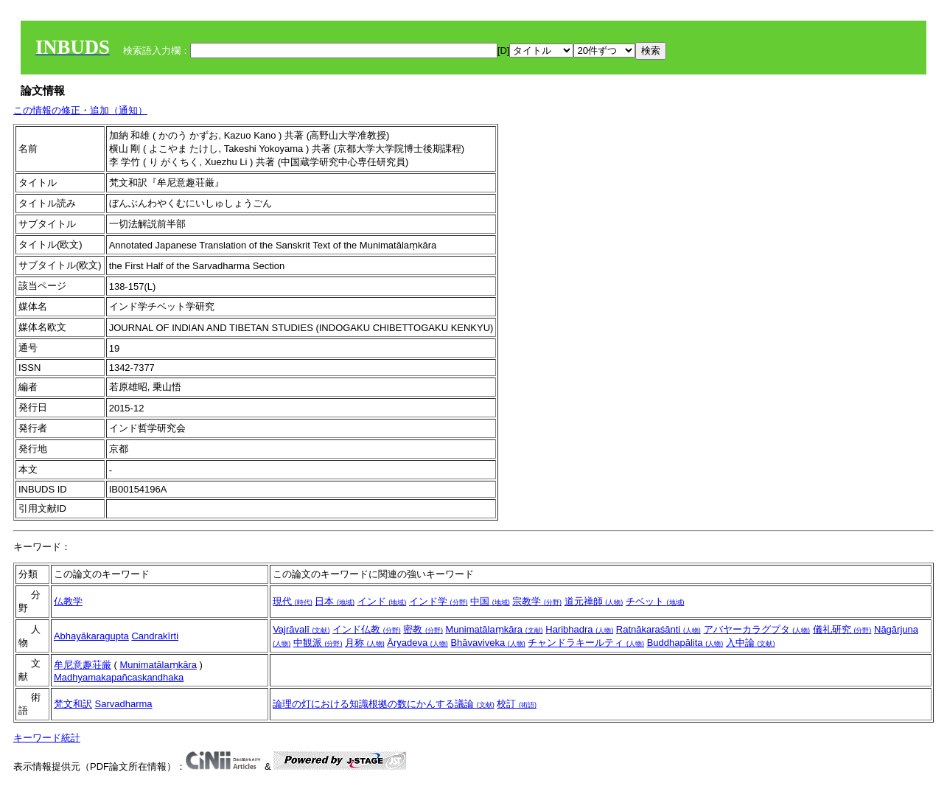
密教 (423, 629)
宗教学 (537, 601)
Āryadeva (417, 642)
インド (382, 601)
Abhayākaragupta (91, 635)
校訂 (517, 703)
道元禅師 (594, 601)
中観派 (318, 642)
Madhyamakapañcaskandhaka (119, 677)
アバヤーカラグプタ (757, 629)
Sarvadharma (124, 703)
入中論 (750, 642)
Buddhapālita (685, 642)
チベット (655, 601)
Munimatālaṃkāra (494, 629)
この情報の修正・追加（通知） (80, 110)
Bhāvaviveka (487, 642)
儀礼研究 (842, 629)
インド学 (438, 601)
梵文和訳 (73, 703)
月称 (365, 642)
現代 (292, 601)
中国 (490, 601)
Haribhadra (579, 629)
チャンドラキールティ (586, 642)
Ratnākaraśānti (658, 629)
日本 (334, 601)
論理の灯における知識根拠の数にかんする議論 (384, 703)
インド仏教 (366, 629)
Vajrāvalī (301, 629)
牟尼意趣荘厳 (82, 664)
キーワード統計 (46, 737)
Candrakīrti (154, 635)
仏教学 (68, 601)
